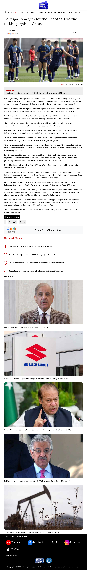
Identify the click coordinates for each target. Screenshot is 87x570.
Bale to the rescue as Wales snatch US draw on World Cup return (36, 262)
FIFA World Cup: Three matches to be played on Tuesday (33, 254)
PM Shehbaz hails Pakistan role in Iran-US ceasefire (26, 327)
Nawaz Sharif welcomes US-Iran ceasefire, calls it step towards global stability (37, 429)
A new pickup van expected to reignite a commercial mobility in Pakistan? (36, 378)
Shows (70, 12)
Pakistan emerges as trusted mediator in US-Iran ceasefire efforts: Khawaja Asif (38, 481)
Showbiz (61, 12)
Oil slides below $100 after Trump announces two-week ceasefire (31, 532)
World (34, 12)
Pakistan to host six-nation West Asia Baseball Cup (30, 246)
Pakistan (25, 12)
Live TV (16, 12)
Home (10, 12)
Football (12, 222)
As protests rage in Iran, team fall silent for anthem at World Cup (36, 271)
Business (52, 12)
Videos (78, 12)
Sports (42, 12)
